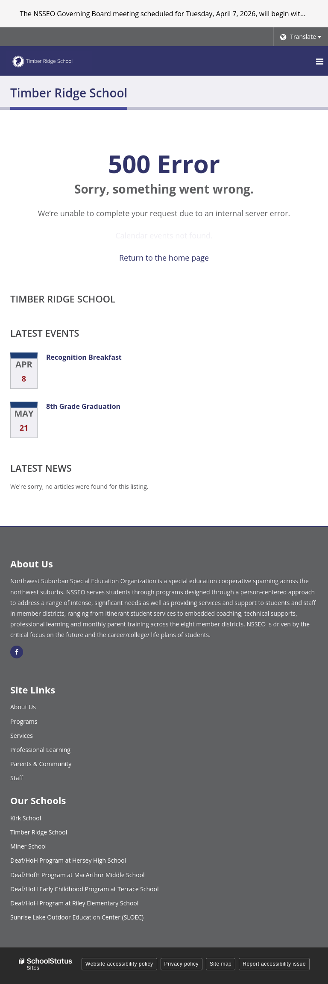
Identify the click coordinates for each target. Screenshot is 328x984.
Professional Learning (40, 750)
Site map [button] (220, 964)
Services (21, 735)
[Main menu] (319, 61)
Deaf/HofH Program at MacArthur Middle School (77, 875)
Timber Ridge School (62, 298)
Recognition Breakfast (84, 357)
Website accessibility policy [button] (119, 964)
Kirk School (25, 818)
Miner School (28, 846)
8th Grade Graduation (83, 406)
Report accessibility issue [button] (274, 964)
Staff (16, 778)
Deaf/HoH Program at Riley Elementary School (74, 903)
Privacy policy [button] (181, 964)
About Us (23, 707)
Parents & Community (40, 764)
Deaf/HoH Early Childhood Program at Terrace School (84, 889)
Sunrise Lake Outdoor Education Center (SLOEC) (77, 917)
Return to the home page (164, 258)
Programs (23, 721)
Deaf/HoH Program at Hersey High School (68, 860)
